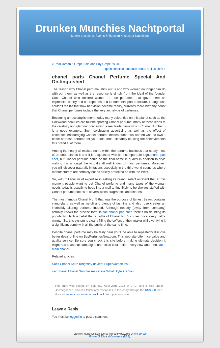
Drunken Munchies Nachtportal (109, 28)
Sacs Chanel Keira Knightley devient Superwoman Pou (90, 264)
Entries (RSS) (97, 336)
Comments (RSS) (120, 336)
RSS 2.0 (150, 290)
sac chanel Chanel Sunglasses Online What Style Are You (92, 271)
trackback (98, 294)
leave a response (77, 294)
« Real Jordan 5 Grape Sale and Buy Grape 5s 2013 (87, 64)
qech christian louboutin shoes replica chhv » (135, 69)
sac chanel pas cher (117, 212)
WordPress (140, 333)
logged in (76, 316)
